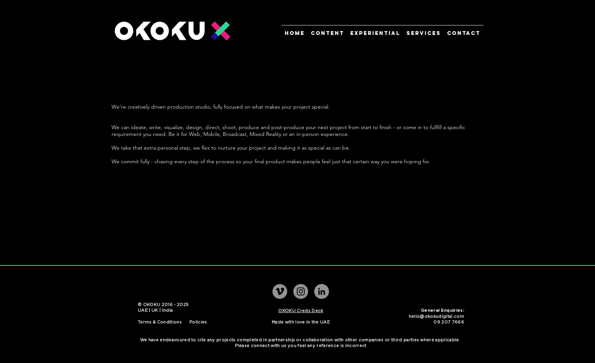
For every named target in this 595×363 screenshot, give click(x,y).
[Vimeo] (279, 291)
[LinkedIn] (321, 291)
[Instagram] (300, 291)
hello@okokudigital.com (436, 316)
